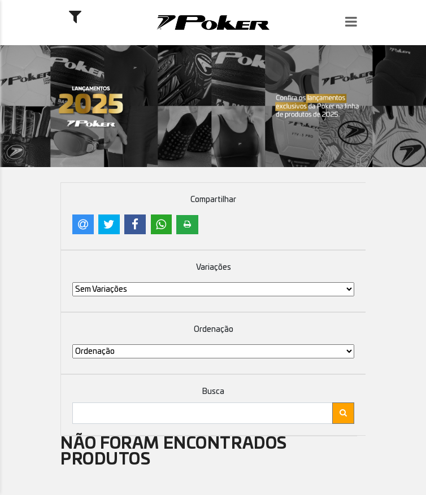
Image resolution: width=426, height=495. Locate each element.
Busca (213, 392)
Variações (213, 267)
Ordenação (213, 330)
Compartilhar (213, 200)
